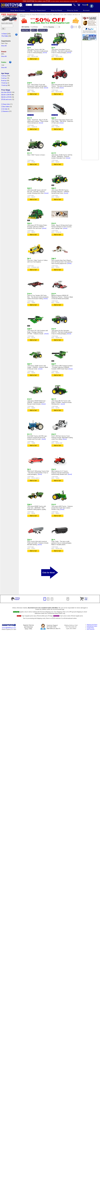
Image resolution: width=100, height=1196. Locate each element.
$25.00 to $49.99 (6, 95)
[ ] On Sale (4, 109)
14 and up (4, 85)
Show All (4, 46)
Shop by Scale (72, 10)
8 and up (3, 80)
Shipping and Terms (92, 624)
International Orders (92, 626)
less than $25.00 (6, 92)
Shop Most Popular (17, 10)
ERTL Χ (34, 30)
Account (86, 10)
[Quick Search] (52, 5)
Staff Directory (90, 629)
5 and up (3, 78)
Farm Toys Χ (26, 30)
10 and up (4, 83)
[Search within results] (7, 26)
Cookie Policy (90, 627)
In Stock (4, 34)
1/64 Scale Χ (43, 30)
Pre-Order (5, 36)
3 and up (3, 76)
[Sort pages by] (54, 27)
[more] (45, 52)
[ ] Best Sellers (5, 106)
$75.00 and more (6, 99)
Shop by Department (38, 10)
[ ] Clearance (5, 111)
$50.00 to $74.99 (6, 97)
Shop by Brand (56, 10)
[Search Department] (29, 5)
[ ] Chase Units (5, 104)
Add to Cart (33, 59)
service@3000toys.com (9, 628)
